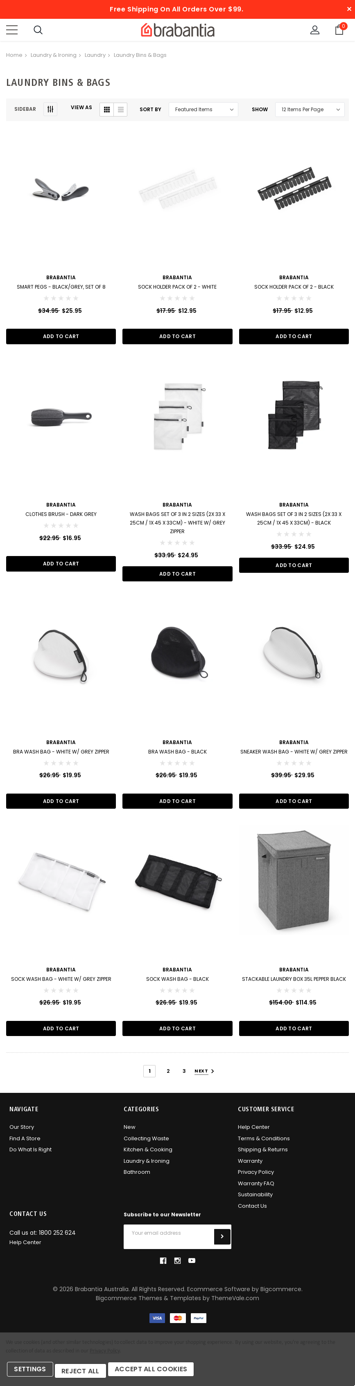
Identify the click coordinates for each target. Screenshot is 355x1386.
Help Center (254, 1133)
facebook (163, 1266)
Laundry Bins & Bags (140, 57)
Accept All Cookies (161, 1372)
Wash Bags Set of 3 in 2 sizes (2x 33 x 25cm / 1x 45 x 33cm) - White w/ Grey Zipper (177, 526)
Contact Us (252, 1212)
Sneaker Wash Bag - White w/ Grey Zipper (294, 755)
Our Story (21, 1133)
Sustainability (255, 1200)
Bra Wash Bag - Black (177, 755)
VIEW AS (81, 109)
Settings (32, 1372)
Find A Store (25, 1144)
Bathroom (137, 1178)
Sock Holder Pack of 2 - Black (294, 288)
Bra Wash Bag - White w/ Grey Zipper (61, 755)
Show (260, 111)
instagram (177, 1266)
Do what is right (30, 1155)
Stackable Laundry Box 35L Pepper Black (294, 983)
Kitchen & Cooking (148, 1155)
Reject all (86, 1372)
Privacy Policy (256, 1178)
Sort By (150, 111)
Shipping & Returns (263, 1155)
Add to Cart (61, 338)
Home (14, 57)
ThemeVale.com (235, 1304)
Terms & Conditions (264, 1144)
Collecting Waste (146, 1144)
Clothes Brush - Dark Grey (61, 517)
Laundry (95, 57)
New (130, 1133)
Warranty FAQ (256, 1189)
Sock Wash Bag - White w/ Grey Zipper (61, 983)
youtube (191, 1266)
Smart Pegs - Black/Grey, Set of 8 (61, 288)
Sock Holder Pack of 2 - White (177, 288)
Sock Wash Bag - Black (177, 983)
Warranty (250, 1167)
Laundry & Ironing (54, 57)
